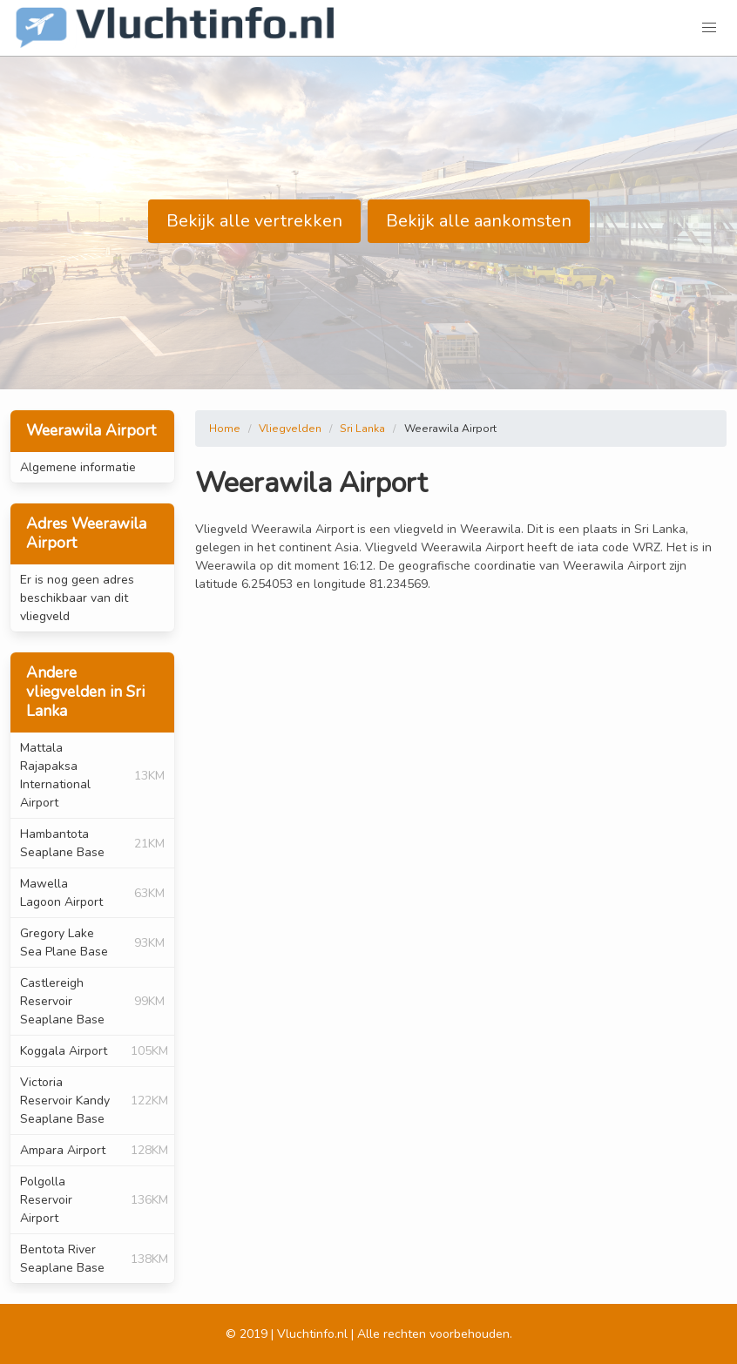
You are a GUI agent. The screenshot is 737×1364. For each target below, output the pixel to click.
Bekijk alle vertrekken (254, 221)
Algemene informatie (78, 467)
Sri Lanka (362, 429)
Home (224, 429)
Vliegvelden (290, 429)
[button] (709, 28)
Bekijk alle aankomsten (478, 221)
